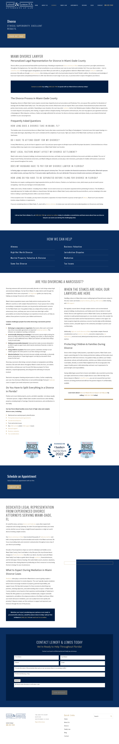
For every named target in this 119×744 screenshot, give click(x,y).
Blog (65, 732)
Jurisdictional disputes (12, 420)
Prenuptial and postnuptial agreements (17, 418)
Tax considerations (11, 434)
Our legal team (30, 293)
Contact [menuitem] (100, 5)
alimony (85, 198)
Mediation (7, 578)
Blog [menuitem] (92, 5)
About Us (67, 722)
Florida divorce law (16, 555)
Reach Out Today (16, 36)
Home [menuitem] (36, 5)
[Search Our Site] (111, 716)
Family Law (67, 729)
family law (93, 70)
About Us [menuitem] (45, 5)
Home (66, 719)
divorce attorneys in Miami (13, 537)
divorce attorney (51, 204)
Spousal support (10, 428)
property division (35, 73)
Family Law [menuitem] (63, 5)
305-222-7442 (108, 5)
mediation (66, 108)
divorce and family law (27, 524)
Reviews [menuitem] (84, 5)
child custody (12, 426)
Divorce (66, 726)
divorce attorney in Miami (70, 65)
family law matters (39, 330)
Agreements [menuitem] (74, 5)
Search (96, 716)
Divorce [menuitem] (54, 5)
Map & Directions (40, 722)
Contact (66, 736)
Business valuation (11, 431)
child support (24, 426)
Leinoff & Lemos (15, 70)
